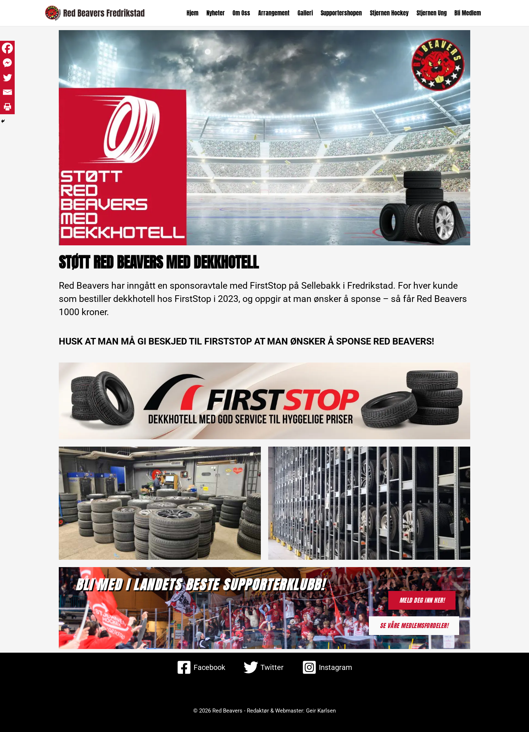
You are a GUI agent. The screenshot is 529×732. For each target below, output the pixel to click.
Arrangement (277, 12)
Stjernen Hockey (390, 12)
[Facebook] (7, 48)
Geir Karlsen (321, 710)
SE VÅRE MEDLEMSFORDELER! (414, 625)
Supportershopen (343, 12)
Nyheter (220, 12)
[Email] (7, 92)
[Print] (7, 107)
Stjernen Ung (432, 12)
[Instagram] (327, 667)
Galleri (308, 12)
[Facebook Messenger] (7, 62)
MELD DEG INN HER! (422, 600)
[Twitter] (7, 77)
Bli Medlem (468, 12)
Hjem (198, 12)
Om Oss (245, 12)
